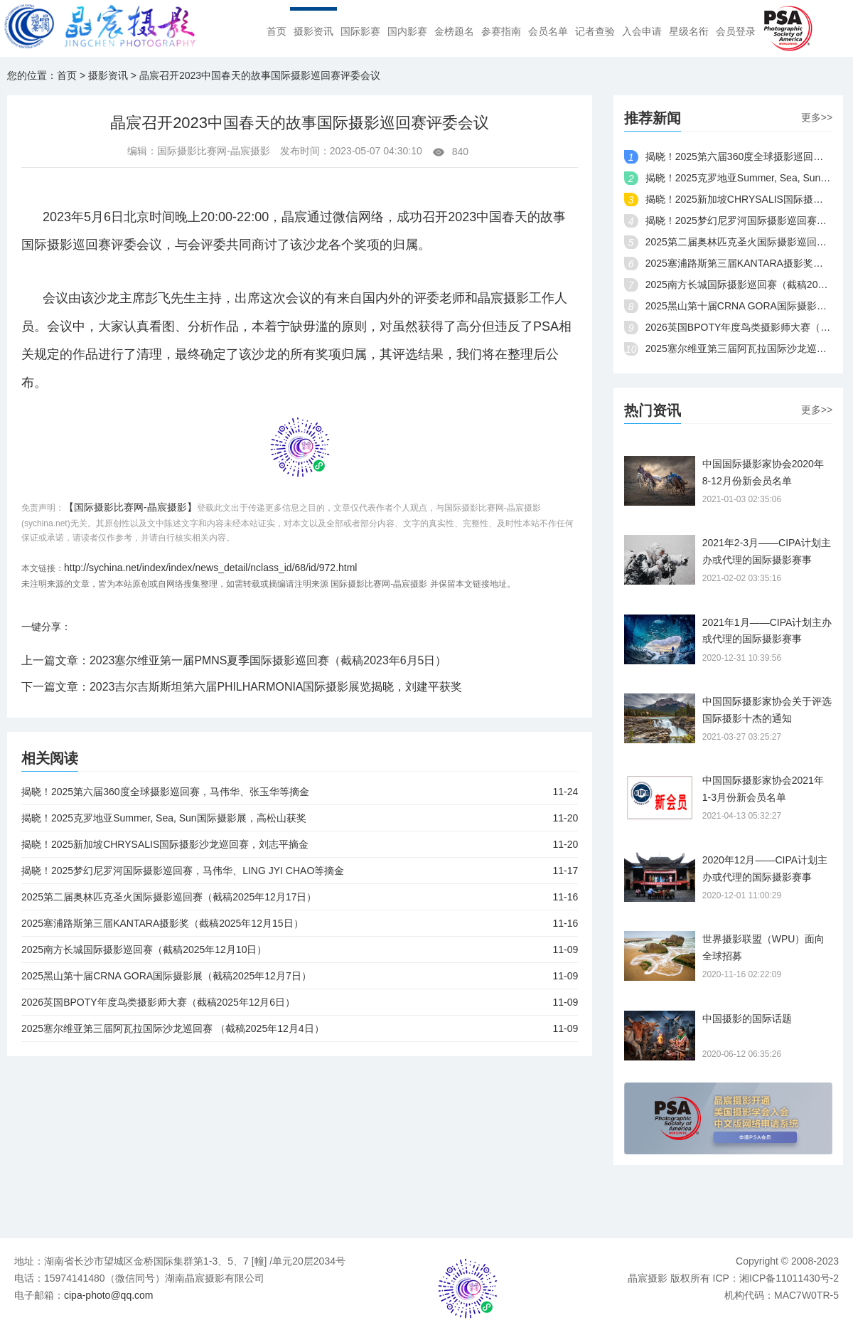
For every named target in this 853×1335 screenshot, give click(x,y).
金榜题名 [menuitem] (454, 31)
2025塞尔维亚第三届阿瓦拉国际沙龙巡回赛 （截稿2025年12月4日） (299, 1028)
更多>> (816, 117)
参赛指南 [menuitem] (501, 31)
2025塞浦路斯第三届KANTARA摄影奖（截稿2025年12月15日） (299, 923)
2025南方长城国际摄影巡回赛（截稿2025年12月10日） (299, 949)
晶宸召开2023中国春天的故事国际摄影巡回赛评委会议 (259, 75)
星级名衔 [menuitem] (689, 31)
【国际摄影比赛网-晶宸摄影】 (130, 507)
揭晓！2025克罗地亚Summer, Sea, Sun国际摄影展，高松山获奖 (299, 818)
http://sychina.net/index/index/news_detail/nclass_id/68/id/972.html (210, 567)
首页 (67, 75)
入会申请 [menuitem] (642, 31)
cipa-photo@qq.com (109, 1295)
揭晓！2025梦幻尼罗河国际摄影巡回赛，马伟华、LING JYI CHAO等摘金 (299, 870)
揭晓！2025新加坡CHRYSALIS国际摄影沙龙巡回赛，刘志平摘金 (299, 844)
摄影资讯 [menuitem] (313, 31)
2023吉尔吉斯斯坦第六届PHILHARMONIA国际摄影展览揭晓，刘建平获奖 (276, 687)
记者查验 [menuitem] (595, 31)
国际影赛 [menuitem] (360, 31)
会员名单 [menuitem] (548, 31)
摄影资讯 (108, 75)
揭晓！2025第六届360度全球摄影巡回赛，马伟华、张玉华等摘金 (299, 791)
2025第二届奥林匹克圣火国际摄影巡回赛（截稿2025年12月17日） (299, 897)
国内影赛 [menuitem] (407, 31)
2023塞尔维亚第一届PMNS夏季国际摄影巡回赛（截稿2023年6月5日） (268, 660)
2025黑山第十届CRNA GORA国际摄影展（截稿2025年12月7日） (299, 976)
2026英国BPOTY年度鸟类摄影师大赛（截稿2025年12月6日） (299, 1002)
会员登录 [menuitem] (736, 31)
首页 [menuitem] (276, 31)
